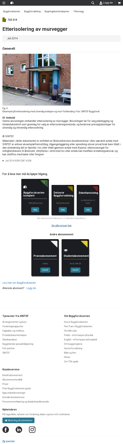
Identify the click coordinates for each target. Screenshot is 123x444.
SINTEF (6, 352)
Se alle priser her (62, 225)
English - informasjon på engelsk (80, 339)
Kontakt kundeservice (13, 397)
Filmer (67, 357)
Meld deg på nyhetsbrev (18, 420)
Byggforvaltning (32, 11)
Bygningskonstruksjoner (57, 11)
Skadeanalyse (9, 339)
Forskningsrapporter (12, 326)
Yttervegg (78, 11)
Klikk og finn (70, 352)
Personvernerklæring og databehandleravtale (25, 401)
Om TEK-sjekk (71, 361)
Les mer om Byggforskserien (19, 282)
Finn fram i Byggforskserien (78, 326)
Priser (5, 384)
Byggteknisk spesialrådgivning (17, 344)
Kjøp (35, 210)
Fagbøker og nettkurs (13, 330)
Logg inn (106, 2)
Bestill (45, 270)
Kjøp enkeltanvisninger (14, 393)
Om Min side (70, 330)
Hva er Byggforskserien (76, 322)
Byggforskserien (11, 11)
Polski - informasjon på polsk (78, 335)
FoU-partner (8, 348)
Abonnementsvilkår (12, 379)
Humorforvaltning (73, 348)
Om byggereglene (73, 344)
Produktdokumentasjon (14, 335)
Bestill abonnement (12, 375)
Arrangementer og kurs (14, 322)
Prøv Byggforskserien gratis (16, 388)
